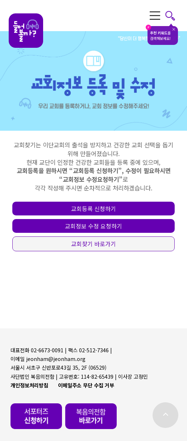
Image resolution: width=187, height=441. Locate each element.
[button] (94, 209)
